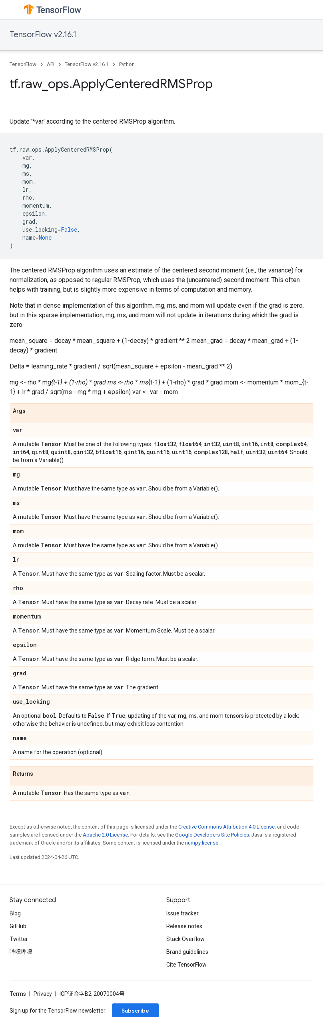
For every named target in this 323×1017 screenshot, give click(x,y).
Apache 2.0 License (105, 835)
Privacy (43, 994)
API (50, 64)
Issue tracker (182, 913)
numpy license (201, 843)
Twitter (19, 939)
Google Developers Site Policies (212, 835)
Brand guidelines (187, 952)
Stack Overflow (185, 939)
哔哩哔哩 (21, 952)
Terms (18, 994)
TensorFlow (23, 64)
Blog (15, 913)
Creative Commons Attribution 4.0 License (226, 827)
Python (127, 64)
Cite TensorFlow (186, 964)
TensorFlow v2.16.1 (43, 35)
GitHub (18, 926)
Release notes (184, 926)
